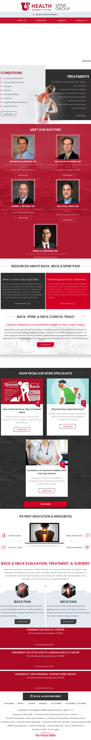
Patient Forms (14, 536)
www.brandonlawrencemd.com (23, 170)
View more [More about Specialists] (45, 504)
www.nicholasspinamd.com (67, 215)
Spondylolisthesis (11, 94)
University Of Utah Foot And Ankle (55, 722)
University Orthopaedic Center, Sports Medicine (25, 718)
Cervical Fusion (79, 85)
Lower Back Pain (10, 106)
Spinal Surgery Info (74, 536)
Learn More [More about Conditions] (8, 114)
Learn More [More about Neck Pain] (68, 621)
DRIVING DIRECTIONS (45, 645)
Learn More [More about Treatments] (81, 115)
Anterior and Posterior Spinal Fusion (71, 104)
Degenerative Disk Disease (15, 102)
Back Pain (22, 602)
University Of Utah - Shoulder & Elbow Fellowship (20, 722)
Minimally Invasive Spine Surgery (72, 97)
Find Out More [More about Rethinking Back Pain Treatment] (65, 303)
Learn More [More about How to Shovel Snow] (22, 429)
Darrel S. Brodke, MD (23, 206)
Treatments (78, 76)
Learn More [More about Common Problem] (47, 491)
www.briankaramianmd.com (45, 257)
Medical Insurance (75, 547)
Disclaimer (9, 703)
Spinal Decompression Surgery (73, 89)
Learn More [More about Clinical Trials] (45, 344)
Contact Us (81, 20)
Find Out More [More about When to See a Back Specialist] (20, 303)
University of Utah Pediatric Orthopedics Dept (65, 718)
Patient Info (41, 20)
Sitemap (31, 703)
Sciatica (7, 90)
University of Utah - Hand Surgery (45, 729)
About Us (22, 20)
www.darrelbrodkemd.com (23, 212)
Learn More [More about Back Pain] (22, 621)
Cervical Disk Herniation (14, 82)
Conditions (11, 72)
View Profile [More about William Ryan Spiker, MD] (68, 175)
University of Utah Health (23, 714)
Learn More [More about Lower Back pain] (68, 426)
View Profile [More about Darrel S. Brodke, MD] (23, 218)
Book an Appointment (48, 14)
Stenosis (7, 86)
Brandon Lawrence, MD (23, 161)
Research (62, 20)
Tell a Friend (56, 703)
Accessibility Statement (76, 703)
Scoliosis (7, 98)
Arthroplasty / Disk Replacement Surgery (68, 82)
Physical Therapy (79, 108)
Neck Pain (68, 602)
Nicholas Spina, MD (68, 206)
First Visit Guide (15, 547)
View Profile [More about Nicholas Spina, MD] (68, 220)
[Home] (10, 20)
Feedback (43, 703)
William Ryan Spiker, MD (68, 161)
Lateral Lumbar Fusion (76, 100)
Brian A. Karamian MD (74, 726)
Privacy (21, 703)
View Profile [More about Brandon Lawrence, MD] (23, 175)
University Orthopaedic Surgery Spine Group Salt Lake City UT (46, 710)
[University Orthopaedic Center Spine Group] (45, 7)
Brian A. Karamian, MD (45, 250)
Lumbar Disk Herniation (13, 78)
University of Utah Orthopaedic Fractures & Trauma (56, 714)
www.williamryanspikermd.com (68, 170)
